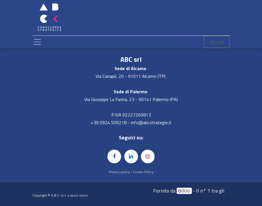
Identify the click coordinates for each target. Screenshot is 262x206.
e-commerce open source (205, 194)
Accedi (217, 42)
